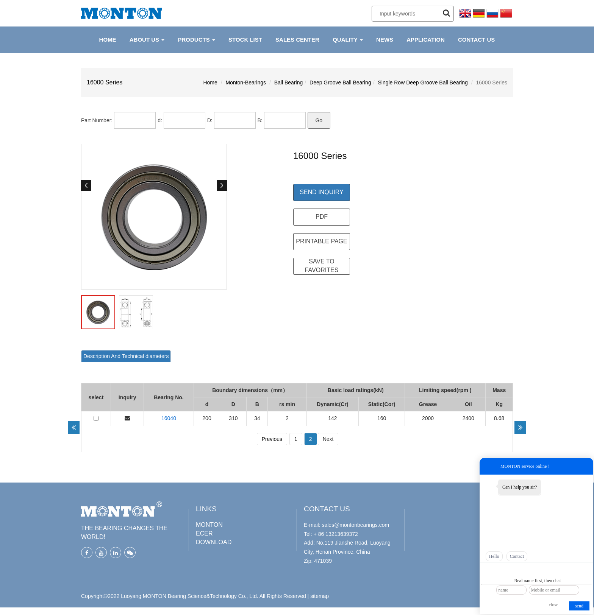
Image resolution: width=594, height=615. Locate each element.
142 (332, 418)
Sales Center (297, 39)
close (553, 604)
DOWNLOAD (213, 542)
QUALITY (348, 39)
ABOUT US (147, 39)
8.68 (499, 418)
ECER (204, 533)
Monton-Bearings (245, 82)
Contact (517, 556)
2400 (468, 418)
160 (381, 418)
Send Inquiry (321, 192)
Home (210, 82)
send (579, 606)
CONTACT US (476, 39)
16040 (168, 418)
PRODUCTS (196, 39)
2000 (428, 418)
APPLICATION (425, 39)
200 (206, 418)
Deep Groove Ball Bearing (340, 82)
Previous (272, 439)
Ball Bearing (288, 82)
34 (257, 418)
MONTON (209, 525)
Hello (494, 556)
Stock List (245, 39)
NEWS (384, 39)
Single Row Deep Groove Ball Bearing (422, 82)
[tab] (126, 356)
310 (233, 418)
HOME (107, 39)
